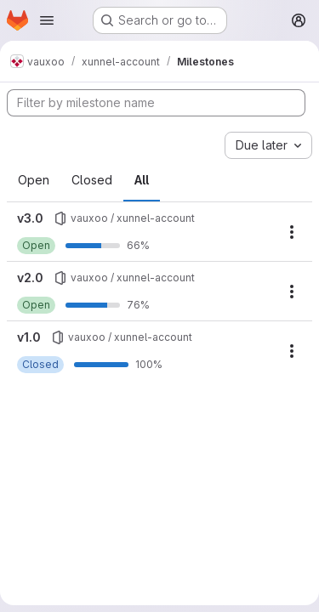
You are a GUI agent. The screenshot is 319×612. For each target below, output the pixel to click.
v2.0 (30, 277)
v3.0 (30, 218)
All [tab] (141, 180)
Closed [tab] (91, 180)
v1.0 (29, 337)
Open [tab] (33, 180)
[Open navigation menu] (46, 20)
